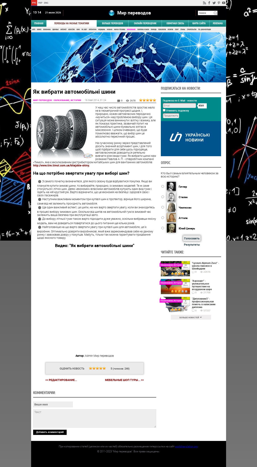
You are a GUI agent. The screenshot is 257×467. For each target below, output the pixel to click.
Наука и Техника (119, 29)
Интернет (63, 29)
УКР (40, 2)
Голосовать (192, 238)
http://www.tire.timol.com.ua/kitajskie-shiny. (61, 165)
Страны (182, 29)
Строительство (191, 29)
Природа (153, 29)
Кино (78, 29)
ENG (46, 2)
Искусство (71, 29)
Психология (162, 29)
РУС (34, 2)
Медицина (101, 29)
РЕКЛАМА (218, 23)
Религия (170, 29)
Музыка (109, 29)
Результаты (192, 244)
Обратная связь (175, 23)
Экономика (47, 29)
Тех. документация (204, 29)
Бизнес (39, 29)
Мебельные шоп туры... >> (124, 380)
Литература (92, 29)
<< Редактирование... (61, 380)
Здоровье (55, 29)
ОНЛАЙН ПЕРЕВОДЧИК (145, 23)
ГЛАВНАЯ (38, 23)
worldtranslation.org (186, 446)
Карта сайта (199, 23)
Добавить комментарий (50, 432)
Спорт (176, 29)
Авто (33, 29)
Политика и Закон (143, 29)
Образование (131, 29)
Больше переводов (112, 23)
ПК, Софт (84, 29)
